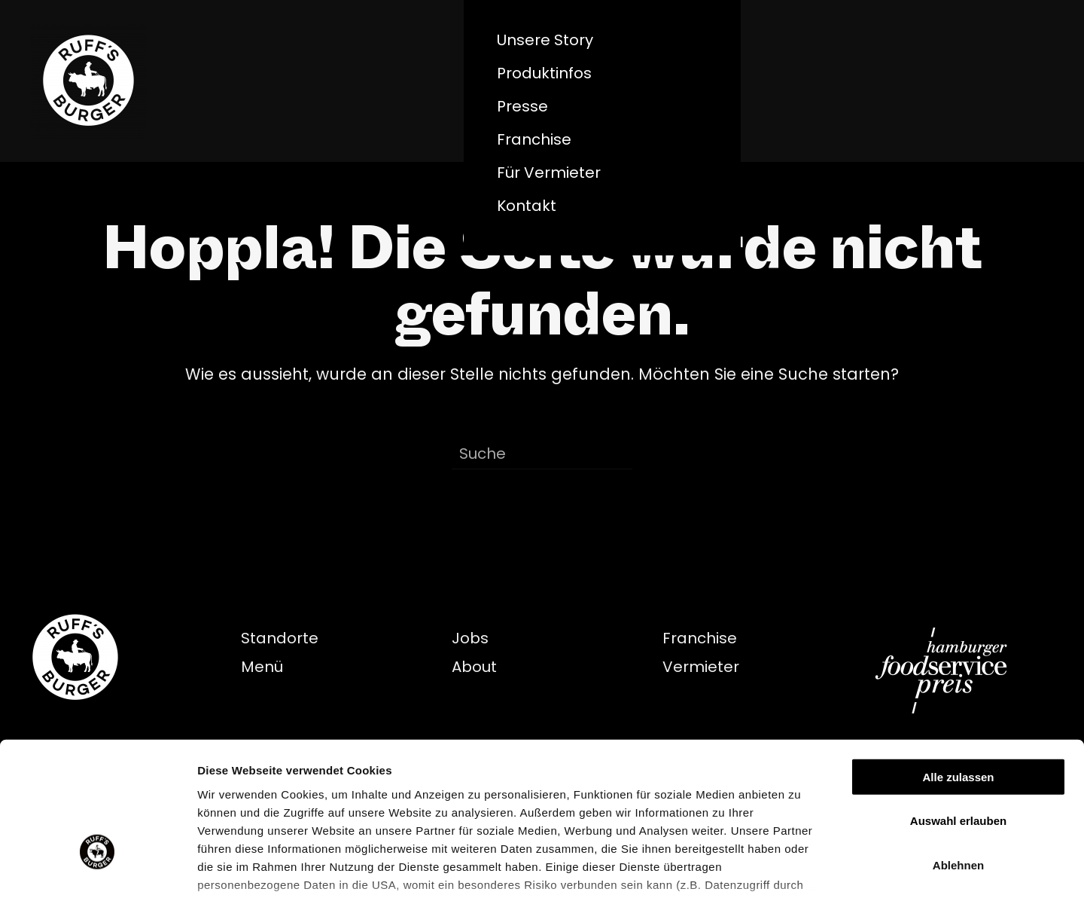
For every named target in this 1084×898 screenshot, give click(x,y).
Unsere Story (545, 39)
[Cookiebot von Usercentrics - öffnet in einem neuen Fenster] (97, 868)
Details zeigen (801, 868)
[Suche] (542, 454)
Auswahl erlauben (958, 709)
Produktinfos (544, 73)
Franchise (534, 139)
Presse (522, 106)
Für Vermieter (549, 172)
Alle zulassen (958, 665)
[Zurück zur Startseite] (88, 81)
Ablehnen (958, 753)
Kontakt (526, 205)
